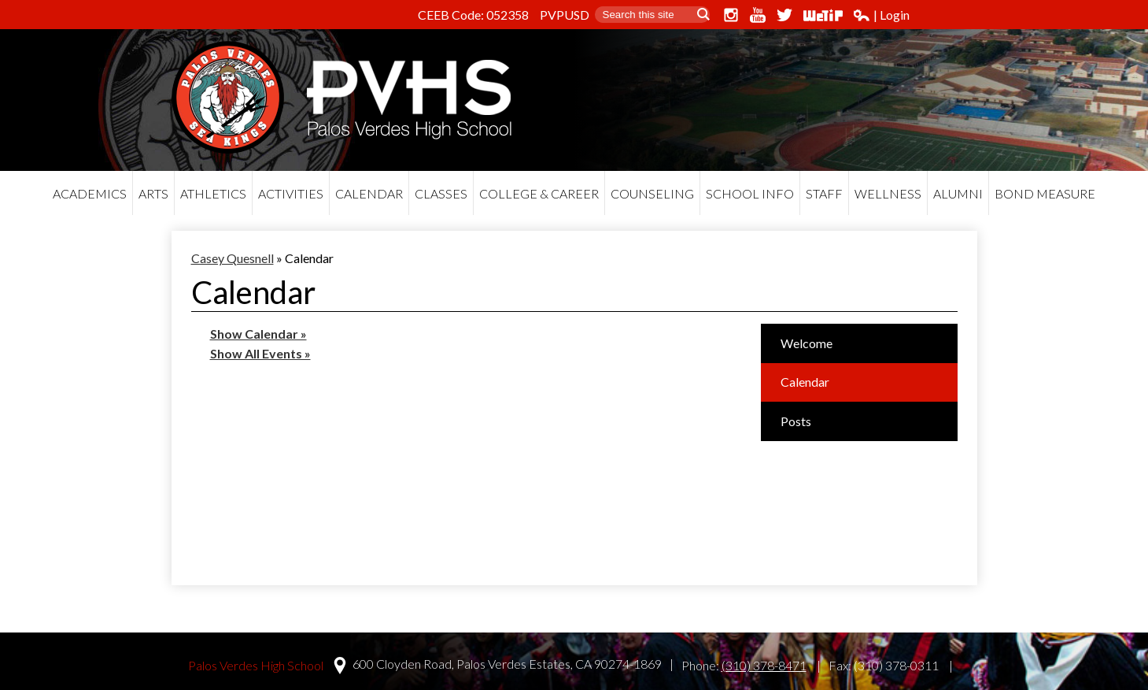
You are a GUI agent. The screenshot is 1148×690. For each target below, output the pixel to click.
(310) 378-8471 (764, 665)
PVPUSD (564, 14)
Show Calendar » (258, 333)
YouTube (758, 15)
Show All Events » (260, 353)
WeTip (823, 15)
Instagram (731, 15)
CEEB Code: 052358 (473, 14)
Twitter (784, 15)
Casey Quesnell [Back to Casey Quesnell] (232, 257)
